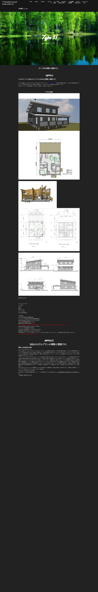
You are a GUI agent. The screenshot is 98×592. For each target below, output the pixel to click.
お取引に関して (61, 15)
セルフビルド (80, 35)
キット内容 (56, 9)
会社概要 (68, 23)
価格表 (19, 380)
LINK (80, 35)
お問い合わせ (74, 30)
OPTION (75, 29)
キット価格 (53, 7)
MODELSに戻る (21, 293)
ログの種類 (69, 23)
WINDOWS (63, 16)
